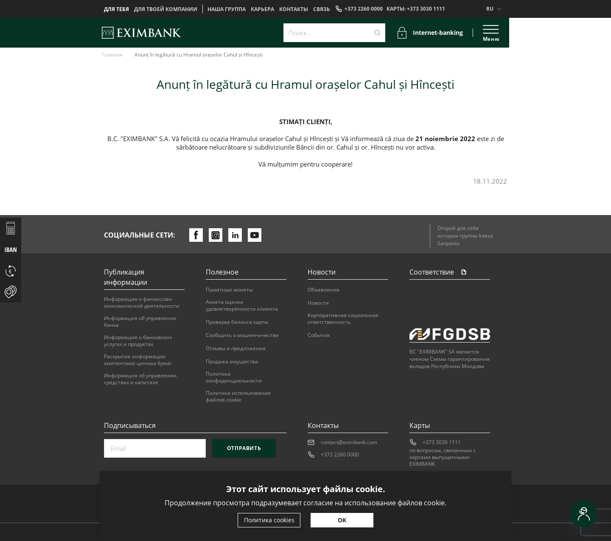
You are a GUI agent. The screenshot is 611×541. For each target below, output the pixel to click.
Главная (112, 54)
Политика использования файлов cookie (238, 396)
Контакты (293, 9)
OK (342, 520)
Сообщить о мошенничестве (242, 335)
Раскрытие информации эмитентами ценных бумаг (138, 360)
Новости (318, 303)
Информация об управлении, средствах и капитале (141, 379)
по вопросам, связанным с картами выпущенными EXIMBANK (442, 457)
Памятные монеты (229, 289)
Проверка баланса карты (237, 322)
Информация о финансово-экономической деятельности (141, 302)
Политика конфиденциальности (234, 377)
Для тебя (116, 9)
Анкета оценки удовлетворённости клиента (242, 305)
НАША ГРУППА (226, 9)
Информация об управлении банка (140, 322)
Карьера (262, 9)
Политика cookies (269, 520)
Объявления (323, 289)
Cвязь (321, 9)
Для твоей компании (165, 9)
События (319, 335)
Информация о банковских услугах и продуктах (138, 341)
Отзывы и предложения (236, 348)
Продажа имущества (232, 361)
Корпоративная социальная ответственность (343, 319)
